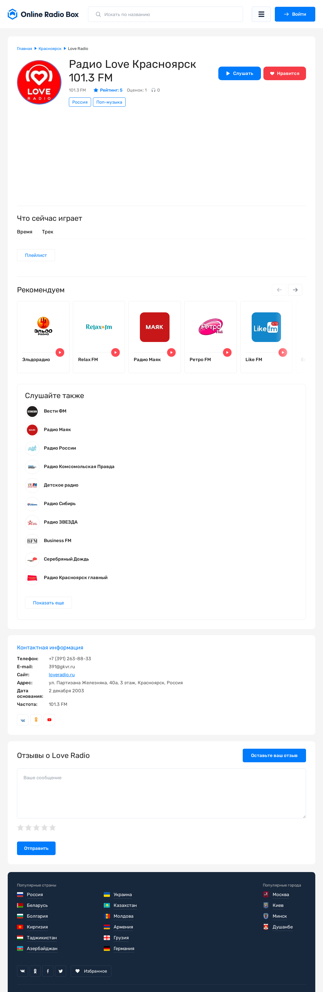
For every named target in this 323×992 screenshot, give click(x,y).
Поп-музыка (109, 102)
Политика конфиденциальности (136, 973)
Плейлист (36, 255)
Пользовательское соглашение (52, 973)
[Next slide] (295, 290)
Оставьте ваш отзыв (274, 756)
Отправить (36, 848)
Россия (80, 102)
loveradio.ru (62, 675)
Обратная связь (203, 973)
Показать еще (48, 603)
